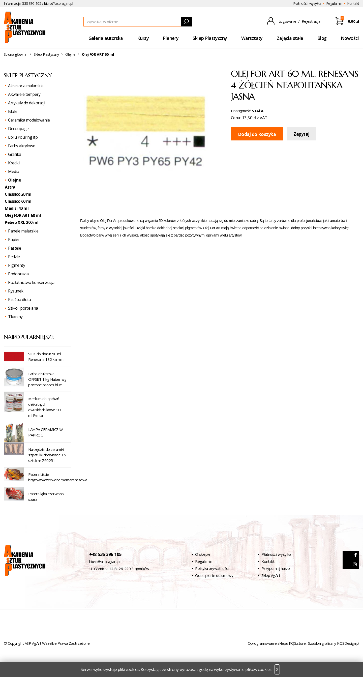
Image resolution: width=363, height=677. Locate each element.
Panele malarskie (23, 231)
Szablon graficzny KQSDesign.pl (333, 643)
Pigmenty (16, 265)
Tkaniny (15, 316)
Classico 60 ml (18, 201)
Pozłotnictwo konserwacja (31, 282)
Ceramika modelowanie (29, 120)
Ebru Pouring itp (23, 137)
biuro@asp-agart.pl (58, 3)
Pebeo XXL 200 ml (21, 222)
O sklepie (202, 554)
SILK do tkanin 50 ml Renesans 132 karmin (45, 356)
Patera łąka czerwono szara (46, 496)
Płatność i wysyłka (307, 3)
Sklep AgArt (270, 575)
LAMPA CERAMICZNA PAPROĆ (45, 432)
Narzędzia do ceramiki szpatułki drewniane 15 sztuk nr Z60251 (47, 455)
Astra (10, 187)
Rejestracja (311, 21)
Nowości (350, 38)
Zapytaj (301, 134)
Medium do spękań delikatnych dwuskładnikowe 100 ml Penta (45, 407)
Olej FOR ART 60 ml (23, 215)
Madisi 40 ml (16, 208)
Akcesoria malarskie (26, 86)
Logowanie (287, 21)
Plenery (170, 38)
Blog (322, 38)
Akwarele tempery (24, 94)
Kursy (143, 38)
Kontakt (353, 3)
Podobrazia (18, 274)
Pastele (14, 248)
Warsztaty (252, 38)
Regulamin (334, 3)
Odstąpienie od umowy (214, 575)
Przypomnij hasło (275, 568)
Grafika (14, 154)
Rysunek (15, 291)
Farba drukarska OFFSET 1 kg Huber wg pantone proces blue (47, 379)
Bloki (12, 111)
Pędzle (14, 256)
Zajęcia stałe (290, 38)
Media (13, 171)
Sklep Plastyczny (210, 38)
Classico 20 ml (18, 194)
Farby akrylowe (21, 146)
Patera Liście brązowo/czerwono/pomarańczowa (57, 477)
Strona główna (15, 54)
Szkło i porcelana (23, 308)
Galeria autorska (105, 38)
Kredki (13, 163)
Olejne (70, 54)
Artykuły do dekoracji (26, 103)
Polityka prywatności (211, 568)
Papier (14, 239)
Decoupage (18, 128)
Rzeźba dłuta (19, 299)
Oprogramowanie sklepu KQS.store (277, 643)
